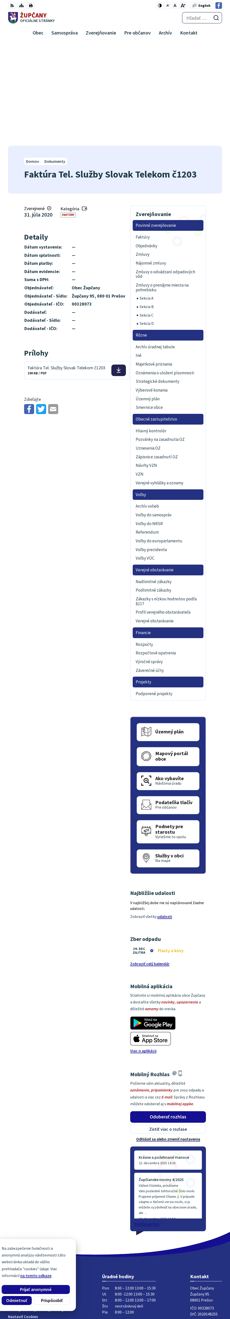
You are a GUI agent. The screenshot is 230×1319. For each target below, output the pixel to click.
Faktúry (68, 113)
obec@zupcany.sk (206, 1225)
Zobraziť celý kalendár (150, 861)
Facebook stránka (206, 1231)
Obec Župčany (64, 1298)
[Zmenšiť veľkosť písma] (168, 5)
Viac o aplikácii (143, 948)
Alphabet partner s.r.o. (73, 1291)
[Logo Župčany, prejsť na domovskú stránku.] (31, 18)
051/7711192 (201, 1219)
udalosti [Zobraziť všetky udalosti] (164, 814)
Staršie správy (146, 1121)
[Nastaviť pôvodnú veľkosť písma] (175, 5)
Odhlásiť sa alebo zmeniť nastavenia (168, 1036)
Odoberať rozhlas (168, 1014)
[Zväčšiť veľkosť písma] (183, 5)
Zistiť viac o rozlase (168, 1027)
